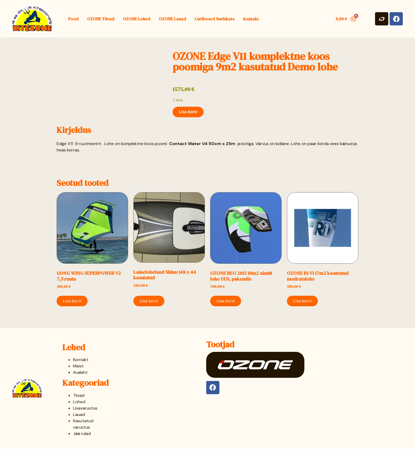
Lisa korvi (188, 111)
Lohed (79, 402)
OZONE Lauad (172, 19)
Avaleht (80, 372)
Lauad (79, 414)
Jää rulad (82, 433)
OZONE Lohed (136, 19)
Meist (78, 366)
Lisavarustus (85, 408)
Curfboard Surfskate (215, 19)
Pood (73, 19)
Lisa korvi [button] (72, 301)
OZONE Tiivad (100, 19)
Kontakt (251, 19)
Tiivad (78, 395)
